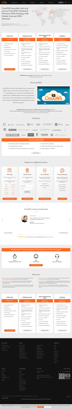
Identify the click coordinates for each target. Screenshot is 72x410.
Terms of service (5, 396)
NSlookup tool (22, 390)
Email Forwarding (40, 351)
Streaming (6, 194)
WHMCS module (22, 380)
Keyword (13, 186)
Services (23, 2)
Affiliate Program (40, 371)
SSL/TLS (6, 190)
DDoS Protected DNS (19, 25)
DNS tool (21, 385)
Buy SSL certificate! (45, 198)
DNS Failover (21, 348)
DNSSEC (38, 347)
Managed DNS (22, 350)
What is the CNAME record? (8, 285)
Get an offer (36, 153)
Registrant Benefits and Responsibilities (45, 377)
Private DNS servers (41, 354)
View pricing (62, 198)
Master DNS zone (42, 278)
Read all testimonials (63, 232)
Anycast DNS (12, 25)
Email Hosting (39, 358)
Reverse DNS (22, 347)
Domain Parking (22, 356)
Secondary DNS (40, 345)
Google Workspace (23, 353)
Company (41, 2)
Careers (3, 380)
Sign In (61, 2)
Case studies (21, 374)
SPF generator (22, 387)
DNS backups (39, 348)
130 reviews (51, 237)
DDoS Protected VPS (23, 358)
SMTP (13, 192)
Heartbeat (6, 188)
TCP (13, 190)
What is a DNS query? (43, 285)
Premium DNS (4, 345)
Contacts (3, 374)
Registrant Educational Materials (43, 375)
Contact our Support (36, 265)
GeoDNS (27, 25)
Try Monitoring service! (10, 198)
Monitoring (32, 2)
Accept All (40, 407)
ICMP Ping (13, 184)
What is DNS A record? (7, 278)
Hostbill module (22, 382)
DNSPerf (53, 109)
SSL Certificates (22, 354)
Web (6, 186)
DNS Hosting (14, 2)
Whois (38, 378)
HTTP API (21, 379)
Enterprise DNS (5, 350)
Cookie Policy (18, 396)
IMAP (13, 194)
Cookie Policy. (33, 407)
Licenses (36, 396)
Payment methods (22, 383)
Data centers (4, 375)
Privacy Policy (12, 396)
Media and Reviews (5, 377)
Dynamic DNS (17, 24)
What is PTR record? (6, 281)
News (3, 372)
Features (21, 375)
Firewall (6, 192)
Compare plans (27, 69)
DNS (6, 184)
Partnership (50, 2)
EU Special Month (27, 198)
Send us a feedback (8, 232)
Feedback (3, 379)
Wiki (20, 372)
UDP (13, 188)
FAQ (20, 377)
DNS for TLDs (39, 356)
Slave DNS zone (42, 281)
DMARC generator (23, 388)
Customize (47, 407)
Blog (20, 371)
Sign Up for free (9, 69)
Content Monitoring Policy (28, 396)
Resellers (39, 372)
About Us (3, 371)
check (27, 191)
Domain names (40, 353)
